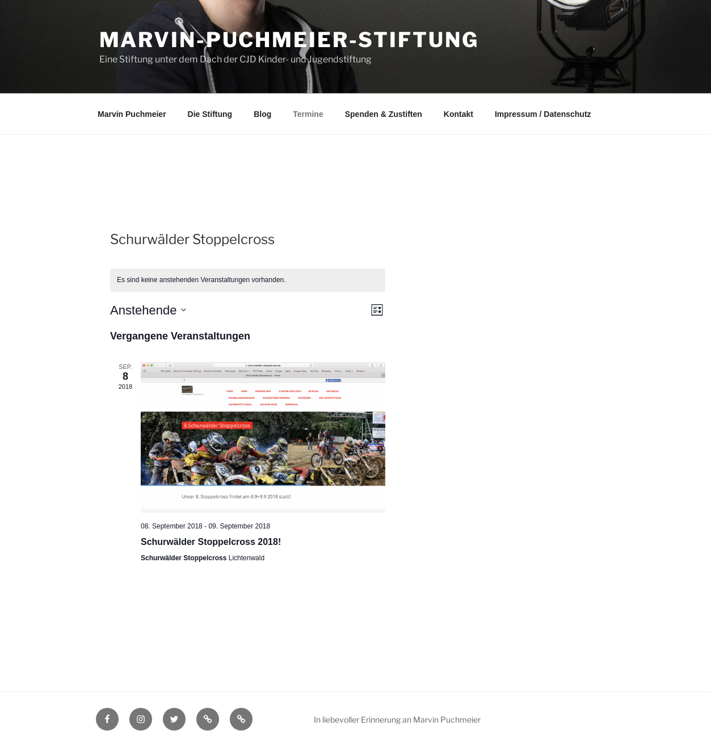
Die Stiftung (210, 114)
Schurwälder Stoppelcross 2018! (211, 542)
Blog (262, 114)
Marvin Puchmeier (132, 114)
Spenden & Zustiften (383, 114)
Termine (308, 114)
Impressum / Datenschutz (543, 114)
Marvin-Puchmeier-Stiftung (289, 39)
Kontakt (458, 114)
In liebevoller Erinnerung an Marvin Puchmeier (397, 719)
